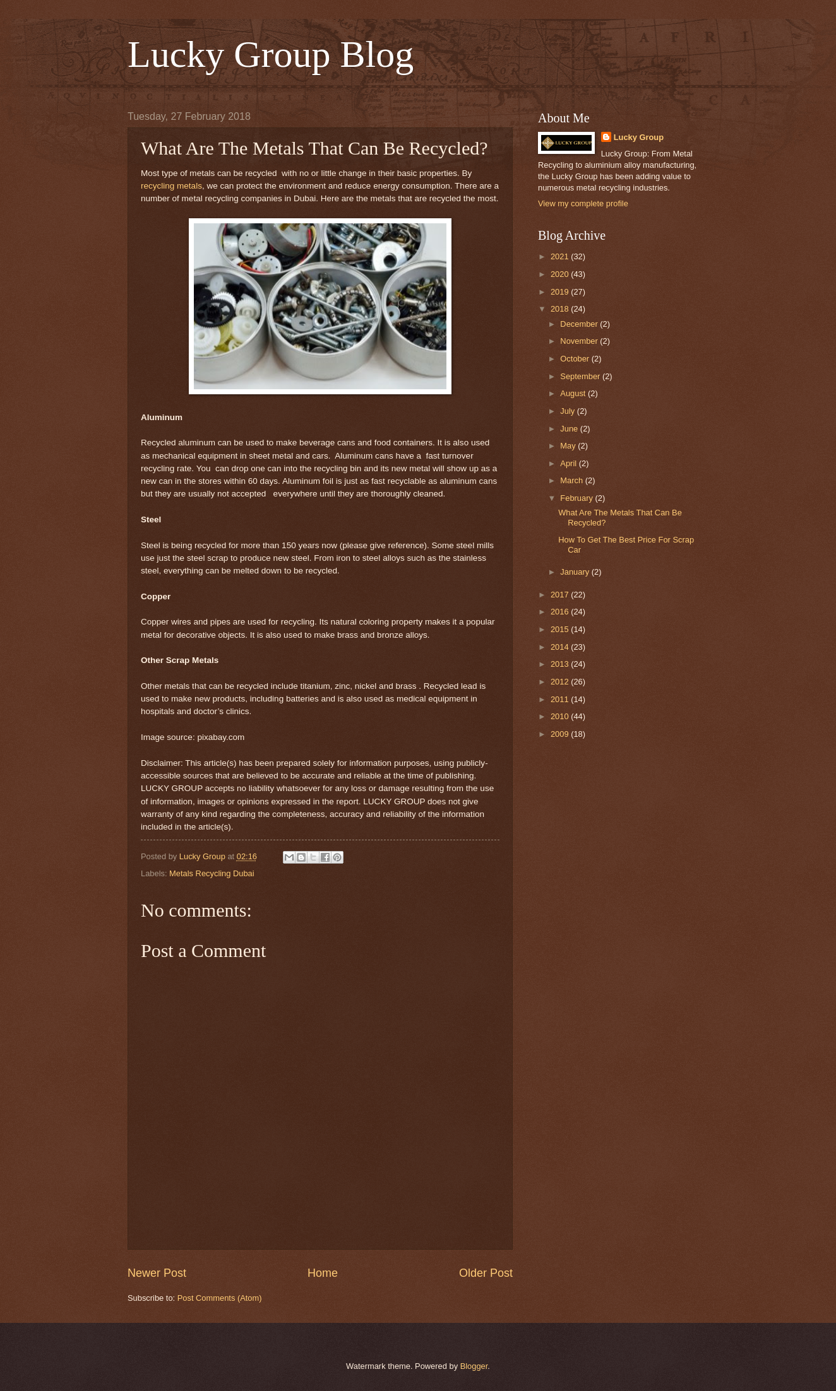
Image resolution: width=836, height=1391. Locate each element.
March (572, 480)
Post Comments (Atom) (219, 1298)
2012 (561, 681)
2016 (561, 611)
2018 (561, 309)
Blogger (474, 1366)
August (574, 393)
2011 (561, 699)
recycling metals (171, 186)
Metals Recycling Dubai (211, 873)
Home (323, 1273)
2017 (561, 594)
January (575, 572)
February (577, 498)
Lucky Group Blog (271, 54)
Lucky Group (639, 137)
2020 (561, 274)
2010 (561, 716)
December (580, 324)
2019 (561, 291)
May (569, 445)
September (581, 376)
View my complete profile (583, 203)
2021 (561, 256)
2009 (561, 734)
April (569, 463)
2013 (561, 664)
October (575, 358)
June (570, 428)
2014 (561, 647)
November (580, 341)
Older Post (486, 1273)
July (568, 411)
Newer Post (157, 1273)
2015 (561, 629)
